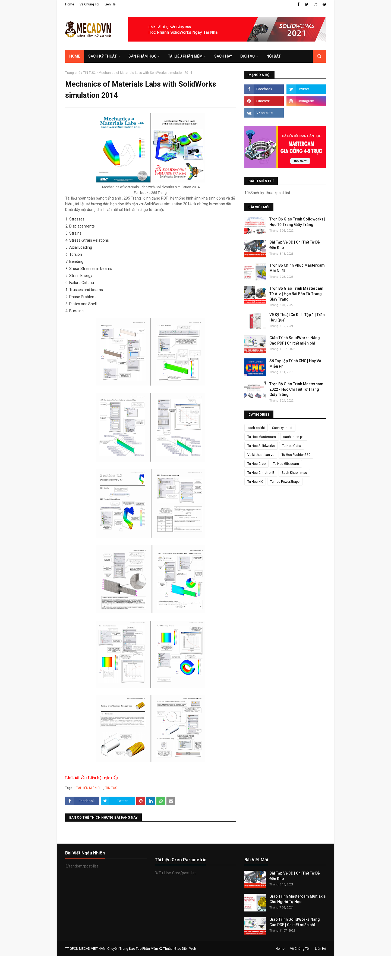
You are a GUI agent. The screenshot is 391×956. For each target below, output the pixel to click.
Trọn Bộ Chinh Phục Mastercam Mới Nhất (297, 268)
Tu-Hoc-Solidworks (261, 446)
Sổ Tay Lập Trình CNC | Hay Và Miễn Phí (295, 363)
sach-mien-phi (293, 437)
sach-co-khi (256, 428)
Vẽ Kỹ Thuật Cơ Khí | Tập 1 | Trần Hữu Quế (297, 317)
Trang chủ (72, 73)
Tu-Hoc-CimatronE (260, 473)
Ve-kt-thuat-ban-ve (260, 455)
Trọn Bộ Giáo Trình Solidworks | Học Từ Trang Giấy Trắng (297, 222)
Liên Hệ (110, 4)
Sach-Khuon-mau (294, 473)
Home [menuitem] (74, 56)
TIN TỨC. (89, 73)
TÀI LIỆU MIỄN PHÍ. (89, 788)
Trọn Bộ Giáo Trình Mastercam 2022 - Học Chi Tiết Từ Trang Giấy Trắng (296, 389)
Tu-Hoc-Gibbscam (286, 464)
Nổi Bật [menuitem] (273, 56)
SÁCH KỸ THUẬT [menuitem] (102, 56)
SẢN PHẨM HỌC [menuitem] (142, 56)
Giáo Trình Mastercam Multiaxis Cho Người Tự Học (297, 899)
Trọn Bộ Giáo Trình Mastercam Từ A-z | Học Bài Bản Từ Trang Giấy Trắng (296, 293)
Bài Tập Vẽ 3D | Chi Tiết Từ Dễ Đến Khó (294, 245)
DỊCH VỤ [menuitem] (247, 56)
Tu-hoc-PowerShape (284, 482)
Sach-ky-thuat (282, 428)
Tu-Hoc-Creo (256, 464)
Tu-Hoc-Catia (291, 446)
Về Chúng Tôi (89, 4)
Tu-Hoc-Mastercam (261, 437)
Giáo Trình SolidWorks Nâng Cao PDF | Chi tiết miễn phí (294, 340)
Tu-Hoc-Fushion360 (296, 455)
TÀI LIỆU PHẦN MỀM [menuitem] (185, 56)
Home (69, 4)
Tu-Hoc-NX (255, 482)
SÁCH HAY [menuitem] (223, 56)
